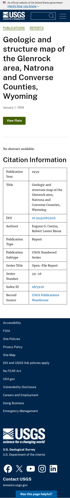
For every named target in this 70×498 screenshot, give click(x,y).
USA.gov (9, 379)
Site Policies (11, 339)
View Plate (14, 120)
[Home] (14, 19)
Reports (37, 28)
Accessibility (12, 323)
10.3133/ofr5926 (44, 218)
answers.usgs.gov (15, 485)
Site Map (9, 355)
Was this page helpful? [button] (36, 494)
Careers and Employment (20, 395)
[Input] (43, 16)
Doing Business (13, 403)
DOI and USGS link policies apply (26, 363)
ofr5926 (38, 287)
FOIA (6, 331)
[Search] (52, 16)
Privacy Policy (13, 347)
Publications (14, 28)
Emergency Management (20, 411)
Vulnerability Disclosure (19, 387)
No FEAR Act (12, 371)
